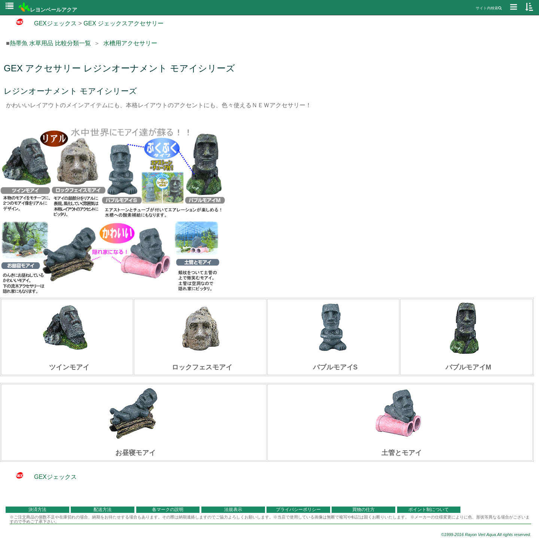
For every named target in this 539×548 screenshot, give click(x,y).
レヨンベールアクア (48, 10)
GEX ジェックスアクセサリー (123, 23)
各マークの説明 (167, 509)
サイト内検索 (489, 8)
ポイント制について (428, 509)
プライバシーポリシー (298, 509)
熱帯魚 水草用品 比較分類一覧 (50, 43)
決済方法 (37, 509)
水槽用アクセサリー (130, 43)
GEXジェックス (41, 23)
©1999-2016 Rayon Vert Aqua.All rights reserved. (486, 534)
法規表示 (233, 509)
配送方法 (103, 509)
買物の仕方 (363, 509)
